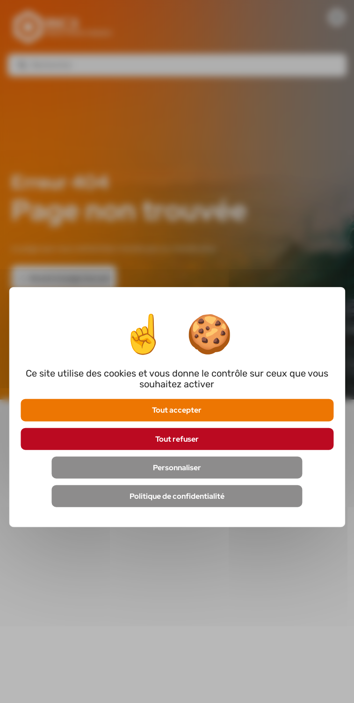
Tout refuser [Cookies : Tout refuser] (177, 439)
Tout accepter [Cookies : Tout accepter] (177, 410)
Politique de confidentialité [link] (177, 496)
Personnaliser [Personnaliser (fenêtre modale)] (177, 467)
